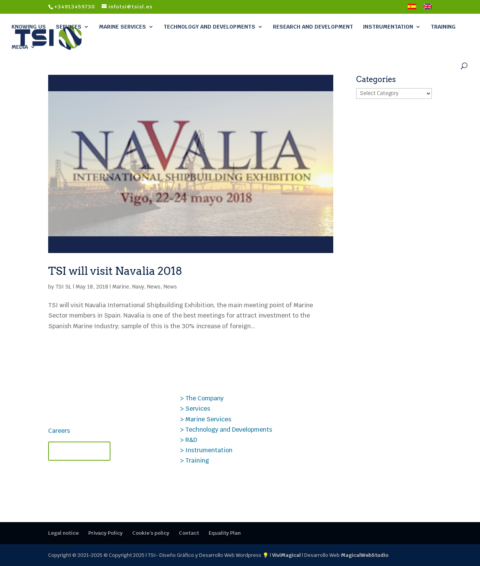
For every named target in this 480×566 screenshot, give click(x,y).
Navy (138, 286)
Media (19, 47)
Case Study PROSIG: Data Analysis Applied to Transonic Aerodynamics (369, 405)
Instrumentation (388, 26)
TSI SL (63, 286)
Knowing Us (28, 26)
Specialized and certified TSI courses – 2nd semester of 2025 (364, 437)
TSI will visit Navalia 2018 (115, 270)
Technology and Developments (209, 26)
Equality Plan (225, 533)
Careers (59, 431)
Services (68, 26)
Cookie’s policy (150, 533)
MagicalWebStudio (364, 555)
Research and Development (313, 26)
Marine (120, 286)
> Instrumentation (206, 450)
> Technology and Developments (226, 430)
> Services (195, 409)
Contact (189, 533)
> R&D (188, 440)
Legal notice (63, 533)
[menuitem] (412, 9)
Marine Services (122, 26)
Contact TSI (79, 451)
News (154, 286)
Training (443, 26)
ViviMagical (286, 555)
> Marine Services (205, 419)
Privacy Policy (105, 533)
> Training (194, 460)
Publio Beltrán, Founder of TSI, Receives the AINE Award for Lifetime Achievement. (363, 469)
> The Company (202, 398)
